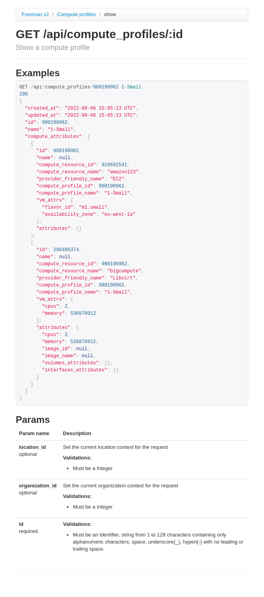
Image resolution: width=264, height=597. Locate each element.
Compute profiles (77, 14)
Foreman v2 (35, 14)
